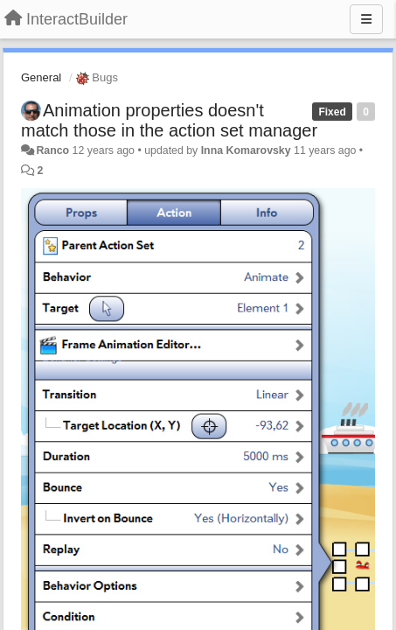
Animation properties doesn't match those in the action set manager (169, 120)
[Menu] (366, 19)
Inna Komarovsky (246, 150)
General (41, 77)
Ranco (52, 150)
